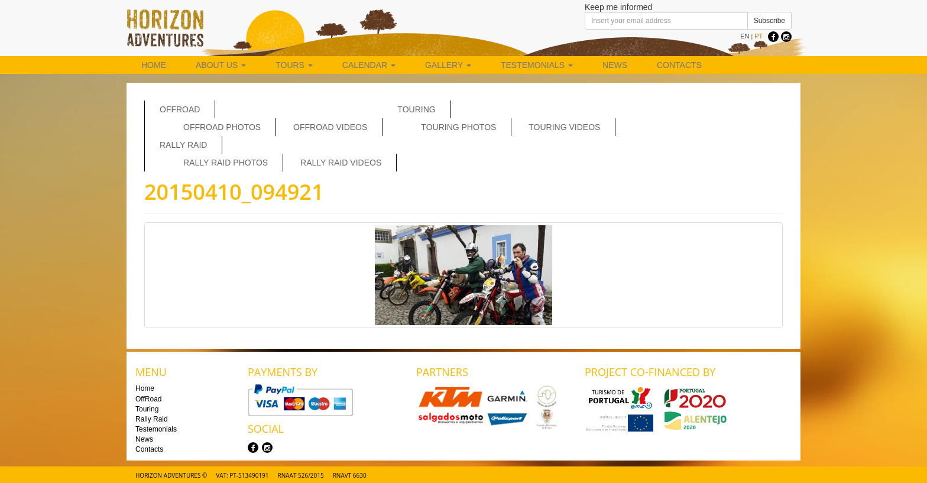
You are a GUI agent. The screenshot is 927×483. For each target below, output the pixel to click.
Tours (294, 65)
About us (221, 65)
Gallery (448, 65)
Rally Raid (183, 145)
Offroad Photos (222, 127)
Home (153, 65)
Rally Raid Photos (225, 162)
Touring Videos (564, 127)
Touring (416, 109)
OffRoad (180, 109)
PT (758, 36)
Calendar (369, 65)
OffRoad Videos (330, 127)
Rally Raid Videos (340, 162)
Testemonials (537, 65)
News (614, 65)
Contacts (679, 65)
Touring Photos (458, 127)
